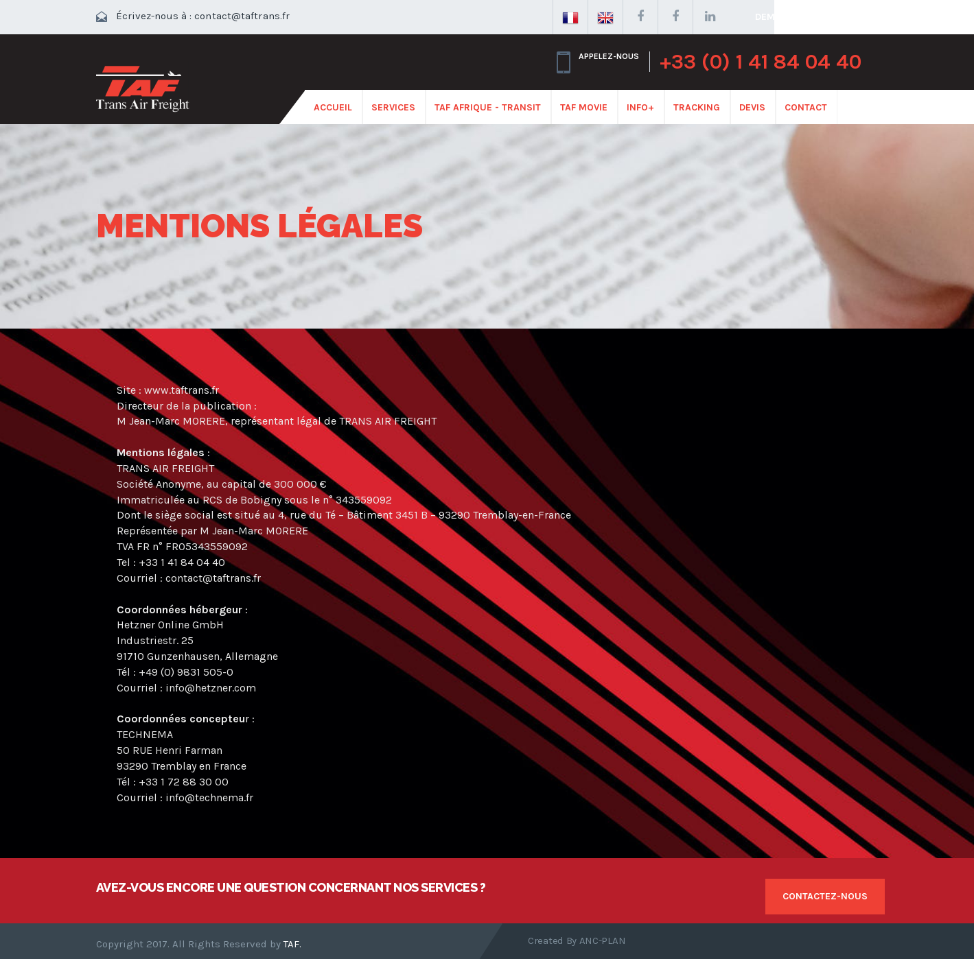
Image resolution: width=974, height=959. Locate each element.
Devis (752, 107)
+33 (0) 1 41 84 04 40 (760, 61)
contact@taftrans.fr (242, 16)
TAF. (292, 944)
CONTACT (806, 107)
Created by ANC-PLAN (576, 940)
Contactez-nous (825, 896)
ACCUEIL (333, 107)
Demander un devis (803, 17)
